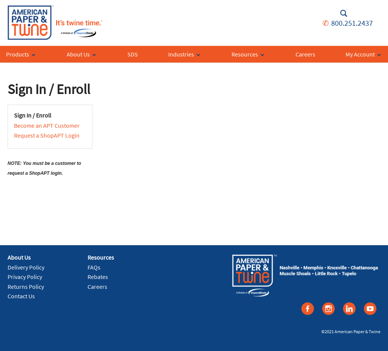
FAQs (94, 267)
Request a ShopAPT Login (47, 135)
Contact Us (21, 296)
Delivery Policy (26, 267)
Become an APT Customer (47, 125)
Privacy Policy (25, 276)
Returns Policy (26, 286)
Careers (97, 286)
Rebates (98, 276)
